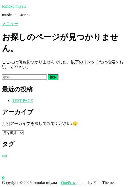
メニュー (10, 23)
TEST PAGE (22, 100)
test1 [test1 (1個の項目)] (4, 155)
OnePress (68, 182)
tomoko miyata (14, 6)
